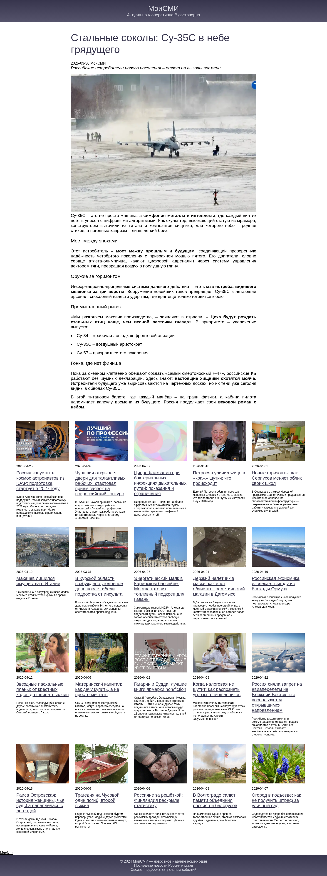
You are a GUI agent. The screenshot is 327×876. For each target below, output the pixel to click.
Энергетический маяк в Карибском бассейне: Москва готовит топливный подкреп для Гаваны (159, 589)
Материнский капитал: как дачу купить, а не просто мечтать (98, 689)
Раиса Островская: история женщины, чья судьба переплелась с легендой (40, 803)
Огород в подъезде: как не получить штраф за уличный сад (276, 800)
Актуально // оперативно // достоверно (163, 15)
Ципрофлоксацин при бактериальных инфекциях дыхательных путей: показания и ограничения (160, 483)
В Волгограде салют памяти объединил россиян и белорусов (215, 800)
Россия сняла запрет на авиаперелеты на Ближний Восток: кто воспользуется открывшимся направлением (277, 697)
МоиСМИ (163, 8)
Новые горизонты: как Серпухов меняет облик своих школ (277, 478)
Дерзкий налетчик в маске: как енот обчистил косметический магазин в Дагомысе (219, 586)
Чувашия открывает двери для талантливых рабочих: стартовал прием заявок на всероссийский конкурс (100, 483)
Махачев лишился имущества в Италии (38, 581)
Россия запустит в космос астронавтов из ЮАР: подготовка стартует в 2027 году (40, 480)
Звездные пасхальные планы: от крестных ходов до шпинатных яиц (42, 689)
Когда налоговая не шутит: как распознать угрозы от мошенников (217, 689)
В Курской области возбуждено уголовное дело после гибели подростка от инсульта (99, 586)
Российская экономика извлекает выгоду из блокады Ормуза (276, 583)
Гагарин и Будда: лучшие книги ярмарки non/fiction (160, 687)
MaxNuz (6, 853)
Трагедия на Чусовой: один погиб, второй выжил (98, 800)
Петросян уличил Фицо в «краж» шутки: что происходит (219, 478)
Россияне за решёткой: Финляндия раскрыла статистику (158, 800)
